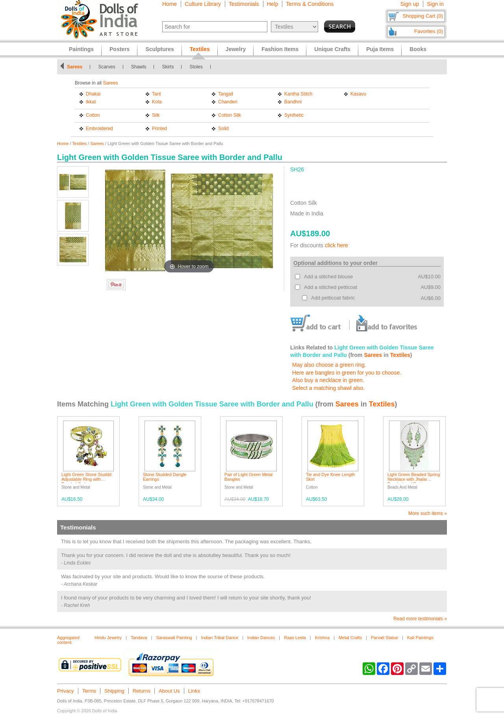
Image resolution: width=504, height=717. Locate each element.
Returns (142, 691)
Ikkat (91, 102)
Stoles (195, 67)
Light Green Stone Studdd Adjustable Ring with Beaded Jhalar (86, 479)
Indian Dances (261, 637)
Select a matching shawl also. (328, 388)
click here (336, 245)
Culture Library (203, 4)
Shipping (114, 691)
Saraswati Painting (174, 637)
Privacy (65, 691)
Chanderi (227, 102)
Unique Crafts (332, 49)
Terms (89, 691)
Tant (156, 94)
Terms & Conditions (310, 4)
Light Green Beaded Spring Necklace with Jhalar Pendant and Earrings (413, 479)
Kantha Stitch (298, 94)
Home (169, 4)
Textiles (79, 143)
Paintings (81, 49)
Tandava (139, 637)
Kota (157, 102)
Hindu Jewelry (108, 637)
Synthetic (294, 115)
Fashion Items (279, 49)
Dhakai (93, 94)
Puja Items (380, 49)
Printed (159, 128)
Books (418, 49)
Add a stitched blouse (328, 276)
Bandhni (293, 102)
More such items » (427, 513)
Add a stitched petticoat (330, 287)
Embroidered (99, 128)
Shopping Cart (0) (422, 16)
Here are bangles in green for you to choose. (346, 373)
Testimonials (244, 4)
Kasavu (358, 94)
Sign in (435, 4)
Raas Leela (295, 637)
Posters (119, 49)
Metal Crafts (350, 637)
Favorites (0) (428, 31)
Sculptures (159, 49)
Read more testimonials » (420, 618)
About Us (169, 691)
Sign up (409, 4)
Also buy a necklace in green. (328, 380)
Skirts (168, 67)
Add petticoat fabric (333, 298)
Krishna (322, 637)
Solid (223, 128)
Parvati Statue (384, 637)
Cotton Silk (229, 115)
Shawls (138, 67)
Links (194, 691)
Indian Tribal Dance (219, 637)
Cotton (93, 115)
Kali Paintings (420, 637)
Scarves (106, 67)
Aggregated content (68, 640)
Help (272, 4)
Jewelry (236, 49)
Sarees (74, 67)
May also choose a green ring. (329, 365)
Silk (155, 115)
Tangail (225, 94)
